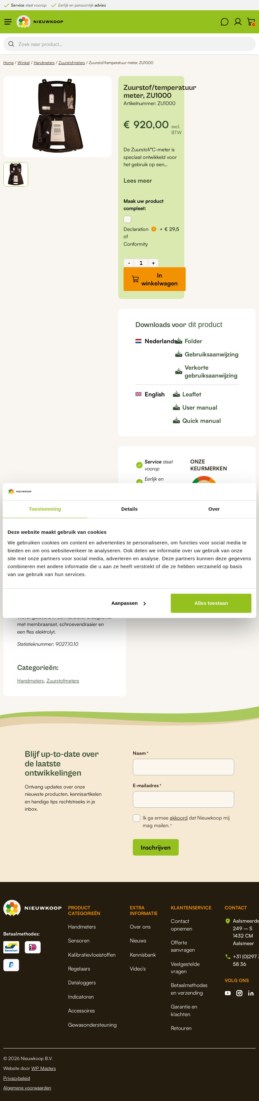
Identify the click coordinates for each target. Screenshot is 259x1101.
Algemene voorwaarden (27, 1087)
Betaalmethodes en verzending (189, 989)
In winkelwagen (159, 279)
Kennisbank (143, 954)
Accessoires (81, 1010)
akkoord (179, 818)
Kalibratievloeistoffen (92, 954)
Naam (140, 753)
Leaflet (191, 394)
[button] (15, 174)
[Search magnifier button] (11, 44)
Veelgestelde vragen (185, 967)
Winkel (24, 62)
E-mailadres (147, 786)
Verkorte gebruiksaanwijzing (211, 371)
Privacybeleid (16, 1078)
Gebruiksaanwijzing (212, 354)
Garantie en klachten (184, 1010)
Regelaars (79, 968)
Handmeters (44, 62)
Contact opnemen (181, 925)
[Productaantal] (141, 263)
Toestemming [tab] (45, 509)
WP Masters (43, 1068)
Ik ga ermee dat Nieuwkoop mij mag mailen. (186, 822)
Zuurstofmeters (71, 62)
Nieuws (138, 940)
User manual (199, 407)
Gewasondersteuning (92, 1024)
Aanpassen (128, 603)
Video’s (138, 968)
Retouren (181, 1028)
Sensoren (79, 940)
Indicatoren (81, 996)
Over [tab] (214, 509)
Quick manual (201, 420)
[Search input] (135, 44)
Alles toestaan (211, 603)
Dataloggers (82, 982)
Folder (193, 341)
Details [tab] (129, 509)
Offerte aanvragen (183, 946)
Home (8, 62)
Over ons (140, 926)
